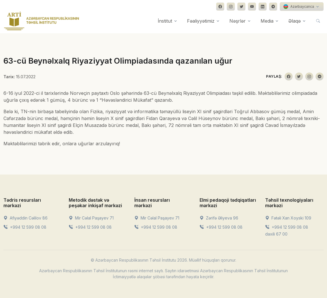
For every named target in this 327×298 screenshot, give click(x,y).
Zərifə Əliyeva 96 (219, 217)
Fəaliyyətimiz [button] (200, 21)
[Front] (41, 21)
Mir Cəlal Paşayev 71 (91, 217)
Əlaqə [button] (294, 21)
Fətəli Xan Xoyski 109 (288, 217)
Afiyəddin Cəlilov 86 (25, 217)
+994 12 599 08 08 (24, 227)
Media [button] (267, 21)
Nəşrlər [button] (237, 21)
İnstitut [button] (165, 21)
